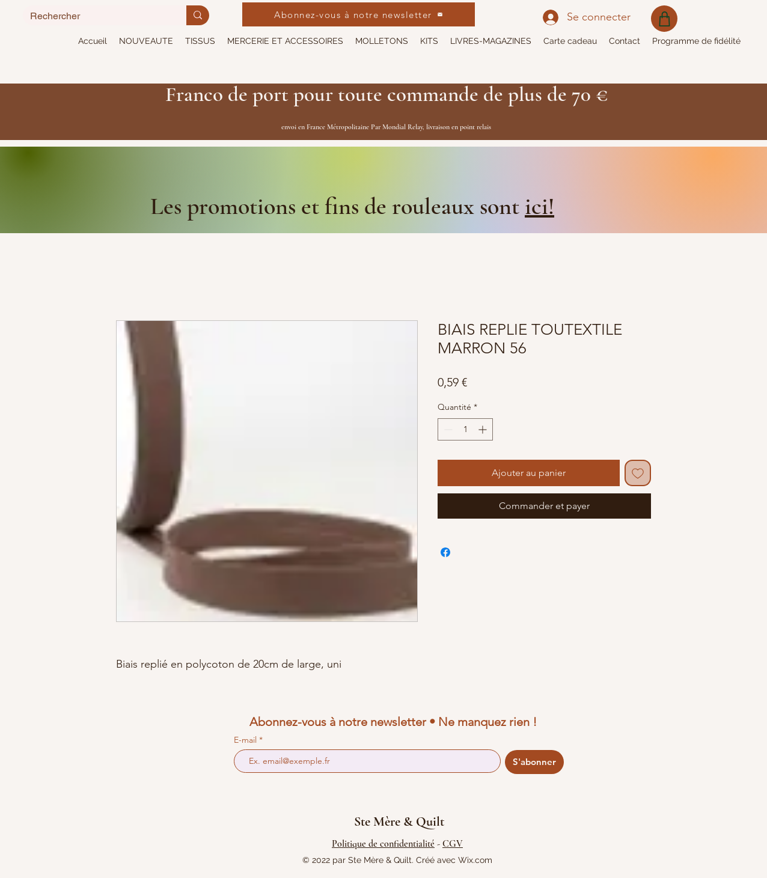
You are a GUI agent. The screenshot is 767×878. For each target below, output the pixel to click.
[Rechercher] (95, 15)
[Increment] (483, 429)
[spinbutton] (465, 429)
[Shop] (664, 18)
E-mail (246, 740)
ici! (539, 206)
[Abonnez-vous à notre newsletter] (358, 14)
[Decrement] (446, 429)
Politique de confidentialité (383, 844)
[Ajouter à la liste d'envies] (638, 473)
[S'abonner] (534, 762)
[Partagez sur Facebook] (445, 552)
